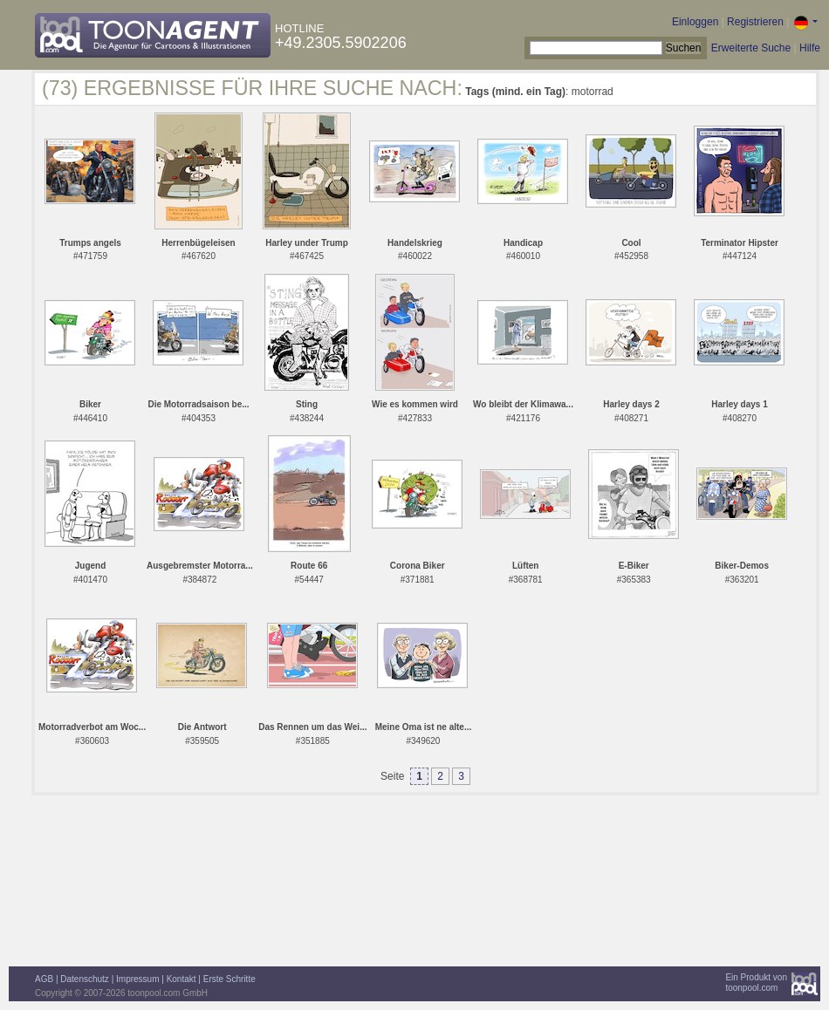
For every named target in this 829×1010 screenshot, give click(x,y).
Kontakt (181, 979)
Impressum (137, 979)
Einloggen (695, 22)
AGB (44, 979)
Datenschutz (84, 979)
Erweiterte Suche (751, 48)
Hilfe (809, 48)
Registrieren (755, 22)
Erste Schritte (229, 979)
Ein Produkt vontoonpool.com (756, 982)
